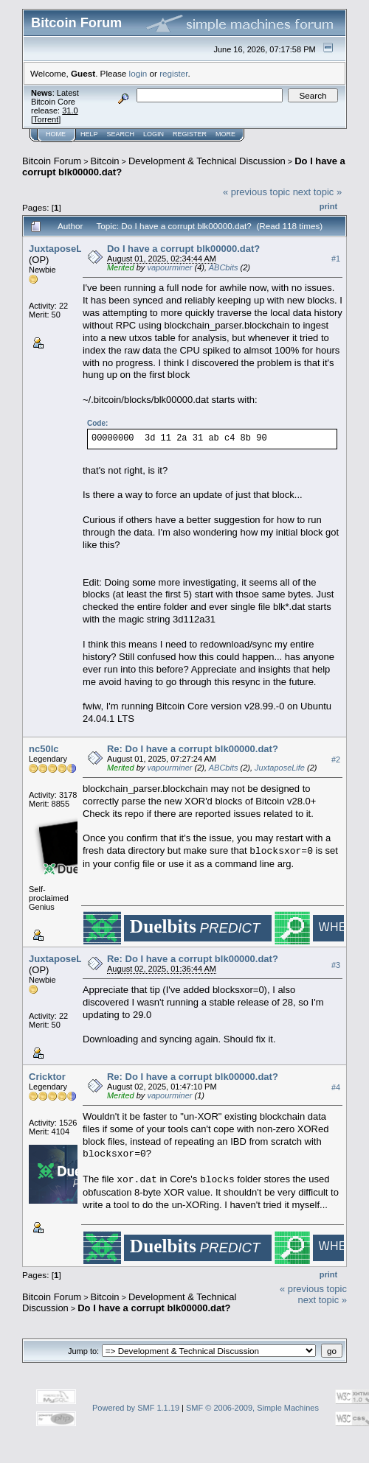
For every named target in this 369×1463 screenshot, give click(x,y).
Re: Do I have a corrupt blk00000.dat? (192, 748)
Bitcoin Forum (51, 160)
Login (153, 134)
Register (190, 134)
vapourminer (169, 267)
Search (121, 134)
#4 (335, 1087)
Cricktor (47, 1076)
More (225, 134)
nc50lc (43, 748)
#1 (335, 258)
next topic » (317, 191)
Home (56, 134)
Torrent (45, 119)
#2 (335, 759)
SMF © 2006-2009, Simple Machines (252, 1407)
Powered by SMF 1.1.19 (135, 1407)
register (173, 73)
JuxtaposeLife (61, 248)
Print (328, 206)
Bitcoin (105, 160)
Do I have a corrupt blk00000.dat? (183, 248)
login (138, 73)
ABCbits (223, 267)
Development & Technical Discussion (207, 160)
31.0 (69, 110)
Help (89, 134)
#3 (335, 965)
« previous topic (256, 191)
